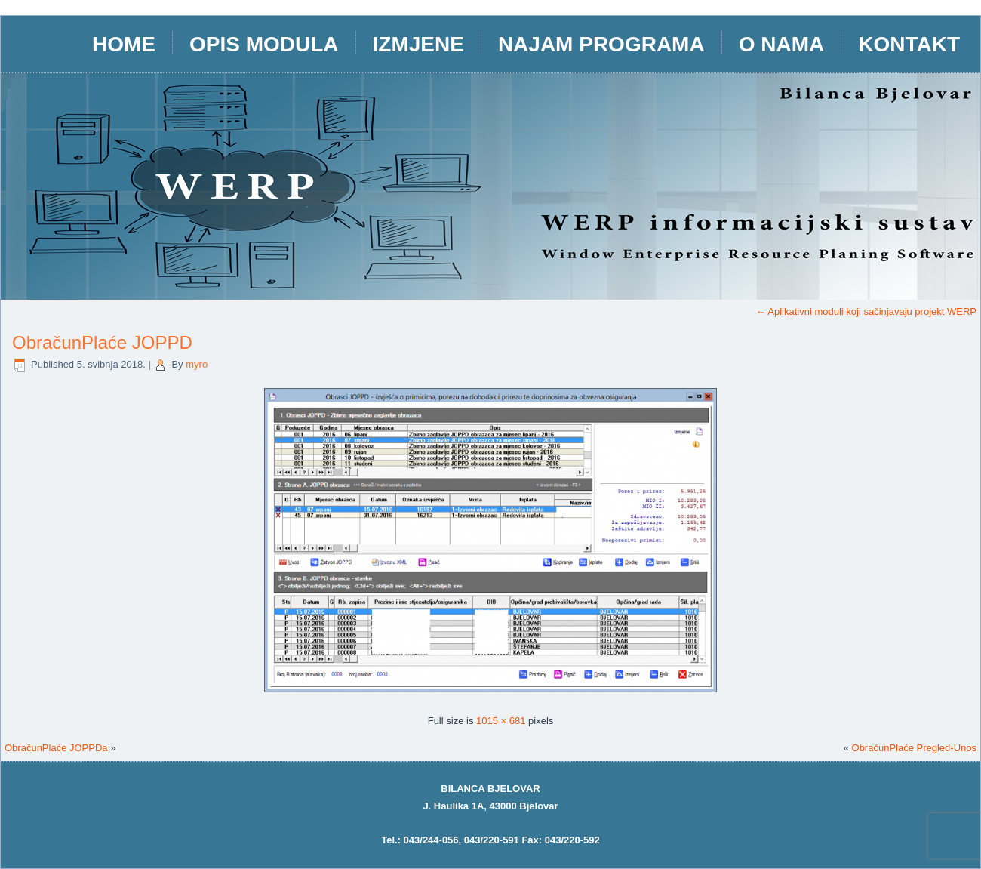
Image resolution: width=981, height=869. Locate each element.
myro (197, 364)
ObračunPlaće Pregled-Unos (914, 747)
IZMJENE (418, 44)
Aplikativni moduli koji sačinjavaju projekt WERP (865, 311)
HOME (123, 44)
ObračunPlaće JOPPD (102, 342)
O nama (782, 44)
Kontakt (909, 44)
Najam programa (601, 44)
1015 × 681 (500, 720)
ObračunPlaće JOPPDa (56, 747)
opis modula (264, 44)
